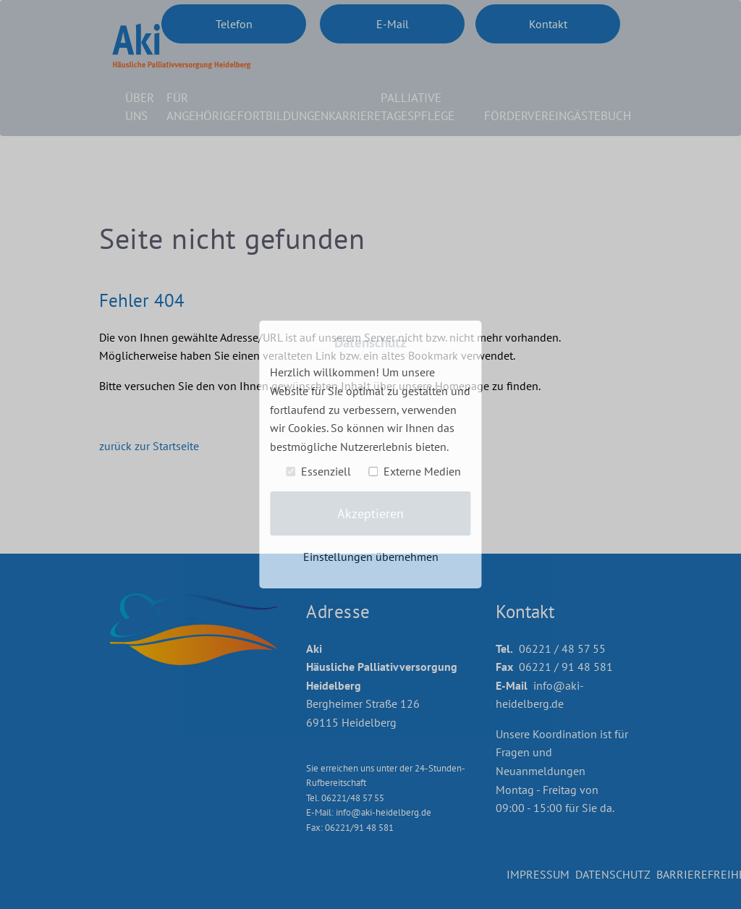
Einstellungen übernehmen (371, 556)
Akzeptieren (370, 513)
